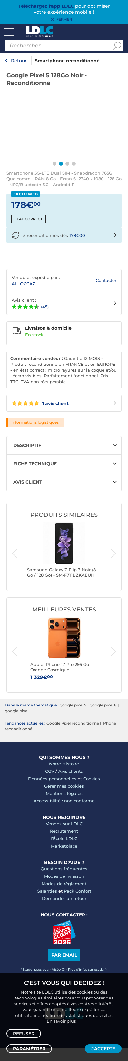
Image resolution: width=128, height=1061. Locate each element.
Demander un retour (64, 898)
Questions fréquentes (64, 868)
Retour (19, 60)
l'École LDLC (64, 838)
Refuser (23, 1034)
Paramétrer (29, 1049)
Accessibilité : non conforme (64, 800)
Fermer (64, 19)
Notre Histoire (64, 763)
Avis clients (70, 771)
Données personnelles (52, 778)
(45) (45, 306)
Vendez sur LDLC (64, 823)
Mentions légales (64, 793)
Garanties (47, 891)
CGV (49, 771)
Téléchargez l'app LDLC (46, 6)
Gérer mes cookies (64, 786)
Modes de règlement (64, 883)
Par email (64, 955)
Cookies (91, 778)
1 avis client (40, 403)
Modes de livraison (64, 876)
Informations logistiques (35, 422)
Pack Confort (77, 891)
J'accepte (103, 1049)
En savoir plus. (62, 1021)
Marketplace (64, 845)
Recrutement (64, 831)
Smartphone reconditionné (67, 60)
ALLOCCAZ (23, 283)
